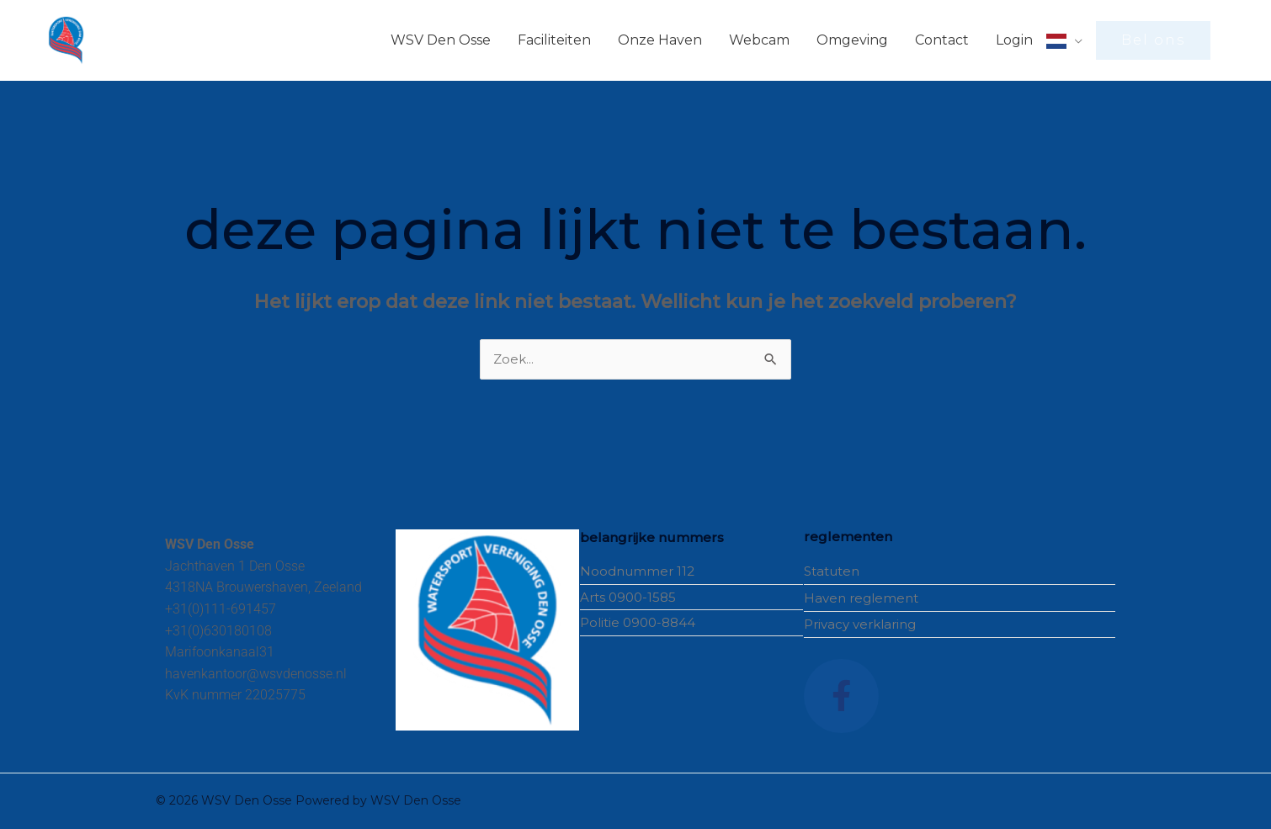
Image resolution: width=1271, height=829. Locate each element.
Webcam (759, 40)
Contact (942, 40)
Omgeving (852, 40)
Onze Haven (660, 40)
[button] (1153, 40)
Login (1014, 40)
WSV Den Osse (441, 40)
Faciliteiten (554, 40)
